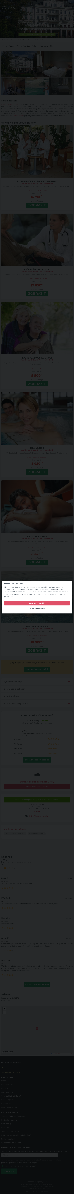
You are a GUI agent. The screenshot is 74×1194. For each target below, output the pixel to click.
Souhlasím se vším (37, 603)
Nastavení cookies (37, 609)
